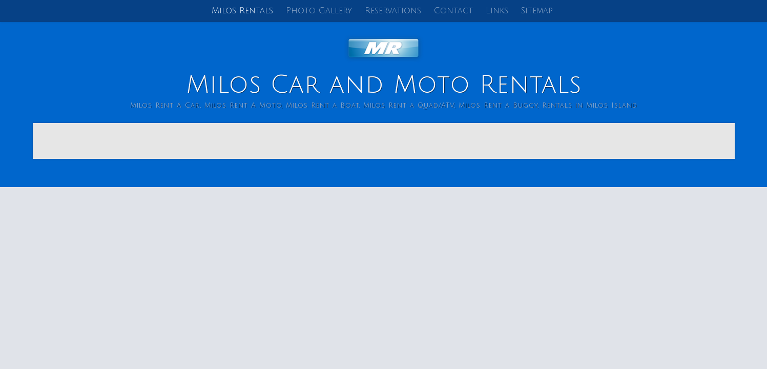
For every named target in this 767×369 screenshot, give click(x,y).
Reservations (393, 10)
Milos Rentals (242, 10)
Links (497, 10)
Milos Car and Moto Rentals (384, 85)
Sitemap (537, 10)
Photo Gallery (319, 10)
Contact (453, 10)
